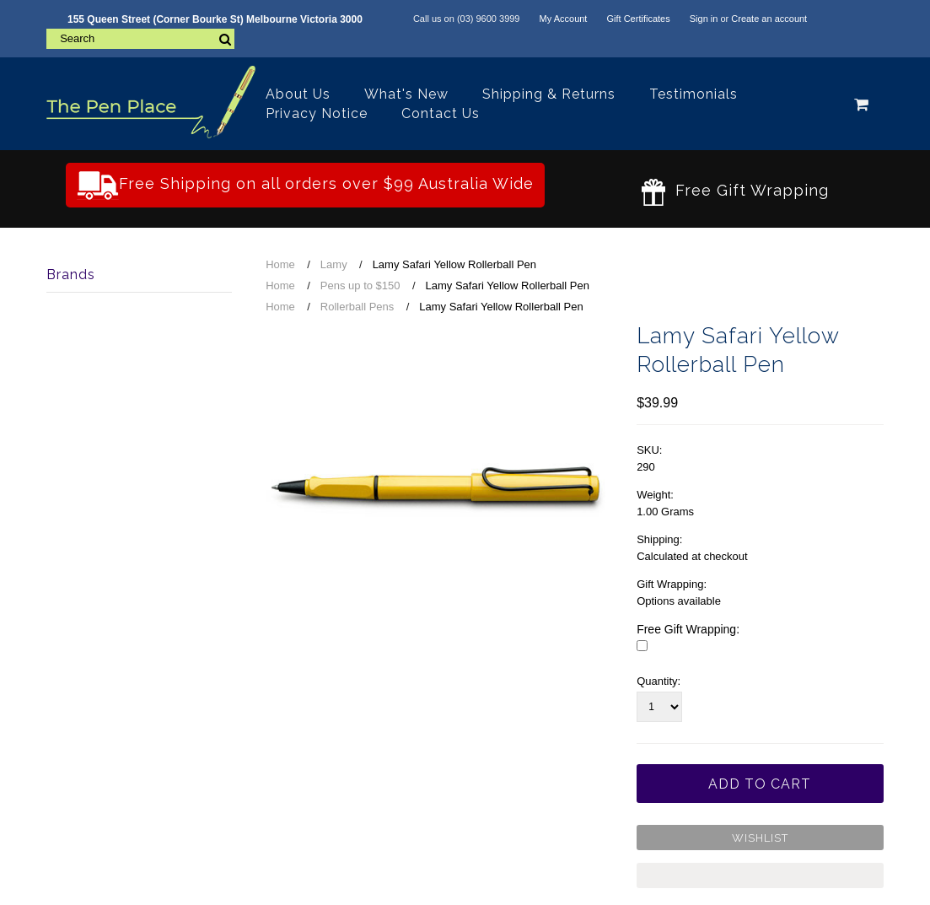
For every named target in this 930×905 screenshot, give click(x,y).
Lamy (333, 264)
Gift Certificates (637, 18)
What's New (406, 94)
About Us (298, 94)
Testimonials (693, 94)
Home (280, 264)
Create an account (769, 18)
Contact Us (440, 113)
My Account (564, 18)
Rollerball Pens (357, 306)
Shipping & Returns (549, 94)
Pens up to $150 (360, 285)
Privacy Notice (317, 113)
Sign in (704, 18)
